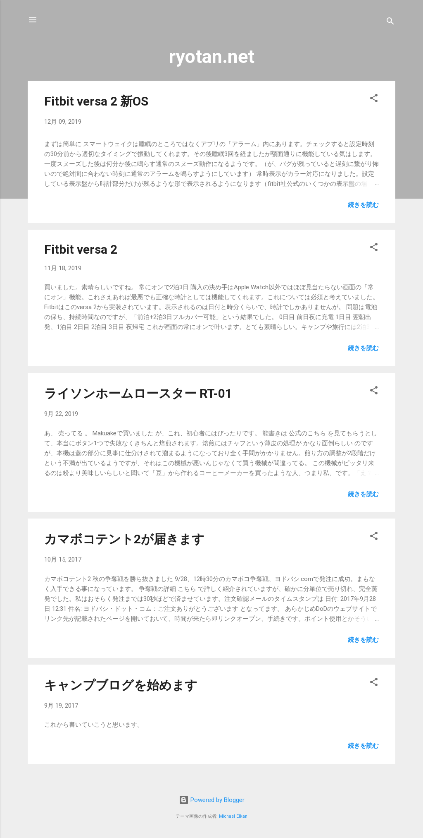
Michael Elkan (233, 816)
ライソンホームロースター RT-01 (138, 393)
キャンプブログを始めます (120, 685)
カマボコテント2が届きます (124, 539)
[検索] (390, 22)
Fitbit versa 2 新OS (96, 101)
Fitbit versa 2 (80, 249)
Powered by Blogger (212, 800)
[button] (374, 99)
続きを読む (363, 205)
